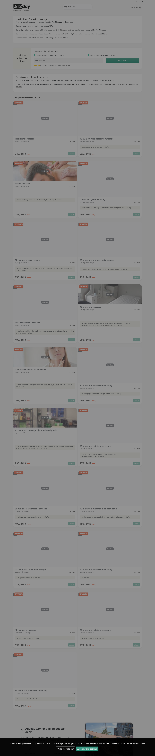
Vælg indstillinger (65, 749)
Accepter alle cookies (87, 749)
